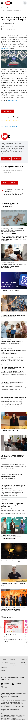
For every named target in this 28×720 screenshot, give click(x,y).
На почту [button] (17, 158)
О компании (23, 659)
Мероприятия (5, 672)
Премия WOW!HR (13, 660)
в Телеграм (6, 158)
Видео (2, 665)
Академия (13, 667)
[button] (25, 3)
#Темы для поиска (6, 126)
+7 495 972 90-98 (7, 680)
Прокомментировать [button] (9, 182)
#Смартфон (15, 126)
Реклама (22, 662)
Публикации (4, 662)
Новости (3, 659)
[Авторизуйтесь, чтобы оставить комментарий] (14, 174)
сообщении (5, 48)
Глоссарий (23, 665)
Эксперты (3, 670)
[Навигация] (2, 3)
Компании (4, 667)
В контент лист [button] (7, 111)
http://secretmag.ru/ (13, 100)
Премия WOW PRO (13, 664)
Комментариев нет (8, 29)
